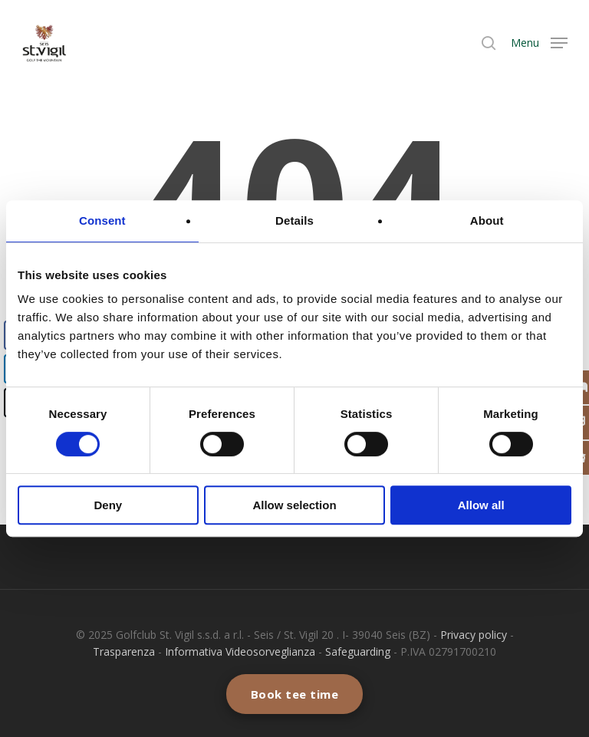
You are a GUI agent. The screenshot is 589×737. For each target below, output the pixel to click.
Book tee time (295, 694)
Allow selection (294, 505)
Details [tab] (294, 220)
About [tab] (487, 220)
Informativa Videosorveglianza (240, 651)
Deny (108, 505)
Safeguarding (357, 651)
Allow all (481, 505)
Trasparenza (124, 651)
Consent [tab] (102, 220)
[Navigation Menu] (539, 42)
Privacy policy (473, 634)
